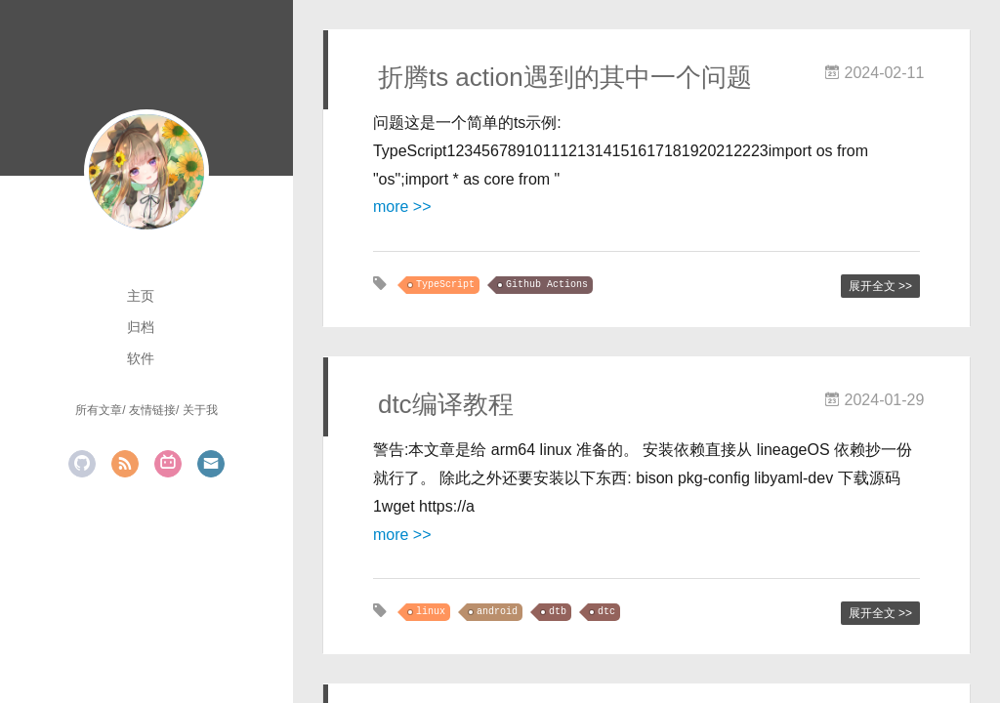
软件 (140, 358)
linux (430, 611)
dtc (606, 611)
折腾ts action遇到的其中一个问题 (565, 77)
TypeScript (445, 284)
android (497, 611)
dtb (557, 611)
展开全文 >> (880, 286)
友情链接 (152, 410)
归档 (140, 327)
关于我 (200, 410)
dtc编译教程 (446, 404)
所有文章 (98, 410)
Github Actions (547, 284)
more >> (402, 206)
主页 (140, 296)
